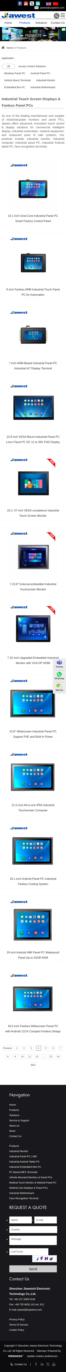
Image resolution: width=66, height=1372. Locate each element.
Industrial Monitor (18, 1151)
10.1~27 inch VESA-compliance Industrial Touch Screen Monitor (33, 513)
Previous (7, 1048)
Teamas (59, 667)
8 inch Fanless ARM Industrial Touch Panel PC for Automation (33, 292)
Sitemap (41, 1350)
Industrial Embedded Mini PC (25, 1167)
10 (22, 1056)
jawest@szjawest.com (52, 7)
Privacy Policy (17, 1319)
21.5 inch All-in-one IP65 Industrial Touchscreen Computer (33, 808)
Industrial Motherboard (21, 1193)
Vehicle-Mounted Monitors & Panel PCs (30, 1177)
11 (30, 1056)
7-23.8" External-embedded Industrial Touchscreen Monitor (33, 587)
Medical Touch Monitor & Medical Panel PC (32, 1182)
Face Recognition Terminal (24, 1198)
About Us (14, 1125)
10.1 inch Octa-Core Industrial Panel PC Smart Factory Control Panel (33, 218)
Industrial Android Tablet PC (24, 1161)
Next (33, 1065)
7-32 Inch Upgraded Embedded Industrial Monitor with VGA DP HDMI (33, 660)
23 (51, 1056)
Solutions (41, 22)
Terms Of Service (18, 1324)
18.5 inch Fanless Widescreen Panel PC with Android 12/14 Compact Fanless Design (33, 1029)
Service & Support (19, 1120)
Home (8, 22)
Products (24, 22)
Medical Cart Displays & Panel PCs (28, 1187)
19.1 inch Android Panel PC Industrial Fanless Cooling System (33, 881)
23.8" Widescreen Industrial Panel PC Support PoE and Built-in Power (33, 734)
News (12, 1131)
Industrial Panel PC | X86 (23, 1156)
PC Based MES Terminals (23, 1172)
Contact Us (58, 22)
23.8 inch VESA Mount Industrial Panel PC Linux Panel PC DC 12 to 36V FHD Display (33, 439)
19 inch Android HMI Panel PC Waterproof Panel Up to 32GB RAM (33, 955)
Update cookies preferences (42, 1356)
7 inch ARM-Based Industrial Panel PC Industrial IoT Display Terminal (33, 366)
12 (37, 1056)
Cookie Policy (16, 1330)
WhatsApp (59, 678)
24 (58, 1056)
